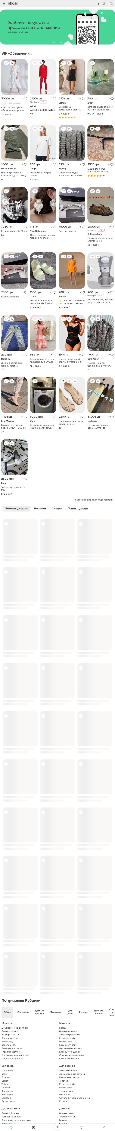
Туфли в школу (66, 1091)
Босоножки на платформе (15, 1055)
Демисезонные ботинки (14, 1027)
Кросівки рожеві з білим (14, 231)
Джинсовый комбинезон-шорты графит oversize (69, 108)
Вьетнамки (7, 1094)
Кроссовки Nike (9, 1038)
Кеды (4, 1074)
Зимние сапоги (9, 1031)
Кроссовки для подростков (16, 1120)
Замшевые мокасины (70, 1048)
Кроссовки (7, 1070)
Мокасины (64, 1094)
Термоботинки (67, 1116)
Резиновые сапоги (69, 1077)
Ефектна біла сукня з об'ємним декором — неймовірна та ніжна (12, 109)
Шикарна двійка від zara (43, 110)
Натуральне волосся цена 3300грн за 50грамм (98, 426)
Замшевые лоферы (11, 1048)
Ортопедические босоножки (74, 1098)
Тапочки (5, 1087)
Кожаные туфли (67, 1045)
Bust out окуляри (67, 231)
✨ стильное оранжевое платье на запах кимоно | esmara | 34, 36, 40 (72, 302)
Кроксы (63, 1101)
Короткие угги (8, 1045)
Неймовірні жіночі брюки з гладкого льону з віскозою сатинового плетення (13, 174)
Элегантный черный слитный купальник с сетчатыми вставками (70, 360)
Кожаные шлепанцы (12, 1058)
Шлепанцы (7, 1091)
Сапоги (5, 1080)
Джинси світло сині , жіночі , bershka (12, 364)
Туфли (4, 1084)
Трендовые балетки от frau (13, 488)
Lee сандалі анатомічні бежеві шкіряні (71, 422)
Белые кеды (7, 1041)
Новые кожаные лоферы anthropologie (100, 239)
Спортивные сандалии (71, 1055)
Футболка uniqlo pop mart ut (40, 174)
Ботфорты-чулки (10, 1034)
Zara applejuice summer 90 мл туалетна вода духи (100, 108)
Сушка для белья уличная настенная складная (97, 170)
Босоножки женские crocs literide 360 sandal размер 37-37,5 (43, 302)
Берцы (62, 1027)
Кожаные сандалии (69, 1051)
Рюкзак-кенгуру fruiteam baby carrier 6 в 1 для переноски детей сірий (100, 301)
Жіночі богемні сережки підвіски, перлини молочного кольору (43, 236)
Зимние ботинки (68, 1031)
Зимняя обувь (66, 1113)
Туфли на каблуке (10, 1051)
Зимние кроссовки (69, 1034)
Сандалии (6, 1098)
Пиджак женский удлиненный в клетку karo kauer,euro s (98, 364)
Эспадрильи (8, 1101)
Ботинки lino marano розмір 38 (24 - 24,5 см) (13, 426)
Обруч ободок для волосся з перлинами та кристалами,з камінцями (72, 174)
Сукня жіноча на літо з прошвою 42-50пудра (42, 360)
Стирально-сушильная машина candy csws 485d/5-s (42, 426)
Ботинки (5, 1077)
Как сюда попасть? (103, 499)
